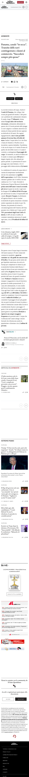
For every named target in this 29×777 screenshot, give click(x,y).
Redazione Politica (7, 519)
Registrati (21, 699)
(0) (5, 347)
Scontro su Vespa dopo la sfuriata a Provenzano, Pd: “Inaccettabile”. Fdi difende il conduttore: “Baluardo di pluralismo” (10, 530)
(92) (26, 537)
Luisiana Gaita (5, 392)
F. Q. (3, 60)
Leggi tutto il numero (14, 594)
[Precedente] (21, 359)
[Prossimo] (26, 359)
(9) (26, 519)
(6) (26, 392)
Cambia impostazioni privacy (10, 754)
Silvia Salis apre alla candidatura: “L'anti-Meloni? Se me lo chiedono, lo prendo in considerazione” (9, 512)
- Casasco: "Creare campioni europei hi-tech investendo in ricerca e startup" (12, 631)
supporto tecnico (8, 732)
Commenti (4, 81)
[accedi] (26, 2)
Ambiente (5, 36)
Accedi (8, 699)
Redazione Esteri (6, 481)
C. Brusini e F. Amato (7, 501)
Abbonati (20, 2)
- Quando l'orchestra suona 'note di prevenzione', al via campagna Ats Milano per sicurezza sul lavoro (14, 608)
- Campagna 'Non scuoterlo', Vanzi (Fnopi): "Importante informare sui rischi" (12, 612)
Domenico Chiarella (10, 343)
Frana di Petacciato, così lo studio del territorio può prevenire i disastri (16, 339)
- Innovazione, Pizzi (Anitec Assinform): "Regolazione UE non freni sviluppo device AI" (14, 627)
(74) (26, 501)
